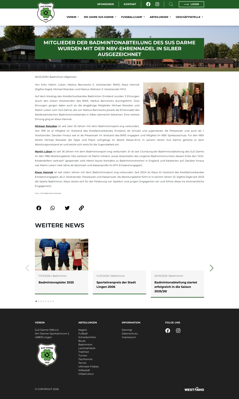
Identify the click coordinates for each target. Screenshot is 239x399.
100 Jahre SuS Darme (99, 17)
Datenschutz (130, 333)
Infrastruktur (86, 373)
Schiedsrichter (87, 337)
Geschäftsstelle (188, 17)
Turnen (82, 355)
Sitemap (127, 329)
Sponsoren (105, 4)
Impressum (129, 337)
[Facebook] (148, 4)
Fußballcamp (132, 17)
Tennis (82, 362)
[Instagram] (157, 4)
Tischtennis (85, 359)
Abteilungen (159, 17)
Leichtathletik (86, 348)
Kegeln (82, 329)
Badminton (85, 344)
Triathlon (83, 351)
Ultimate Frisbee (88, 366)
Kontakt (130, 4)
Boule (82, 340)
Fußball (82, 333)
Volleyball (84, 370)
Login (191, 4)
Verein (72, 17)
